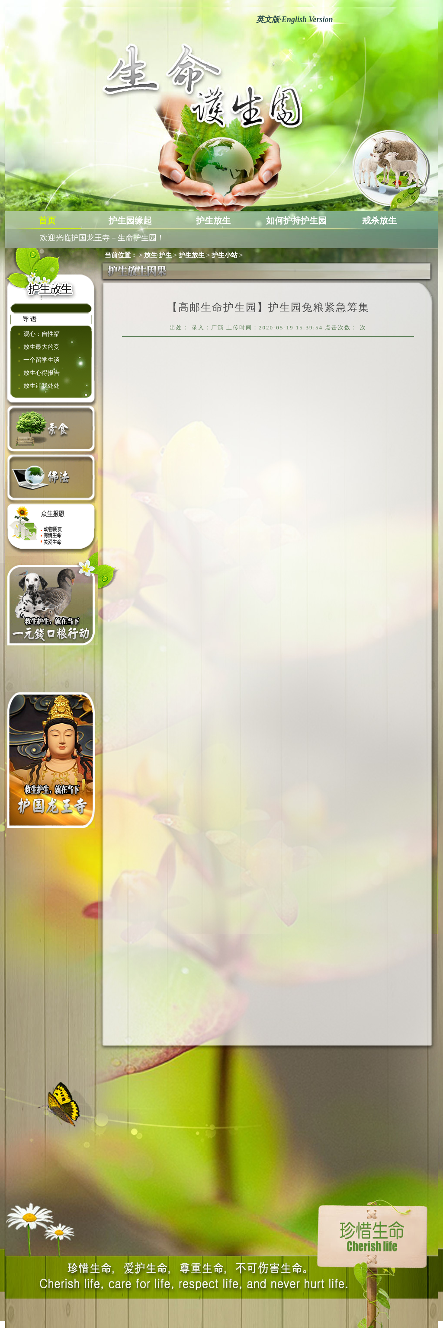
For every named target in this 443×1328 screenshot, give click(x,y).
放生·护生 (158, 255)
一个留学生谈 (41, 360)
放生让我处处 (41, 386)
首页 (47, 220)
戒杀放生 (379, 220)
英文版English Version (294, 19)
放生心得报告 (41, 373)
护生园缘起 (130, 220)
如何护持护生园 (296, 220)
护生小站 (225, 255)
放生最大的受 (41, 347)
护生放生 (213, 220)
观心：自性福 (41, 334)
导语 (30, 319)
